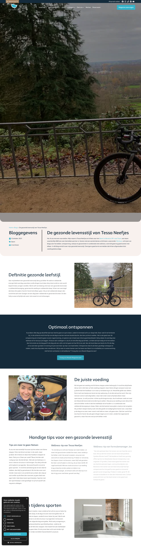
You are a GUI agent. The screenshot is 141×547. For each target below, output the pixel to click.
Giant (13, 242)
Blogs (16, 227)
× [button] (26, 498)
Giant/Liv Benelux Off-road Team (110, 238)
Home (11, 227)
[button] (15, 542)
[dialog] (15, 521)
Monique (119, 241)
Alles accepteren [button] (15, 534)
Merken (85, 7)
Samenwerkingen (66, 7)
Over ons (77, 7)
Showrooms (93, 7)
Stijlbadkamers (51, 7)
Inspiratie (40, 7)
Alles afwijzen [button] (15, 538)
